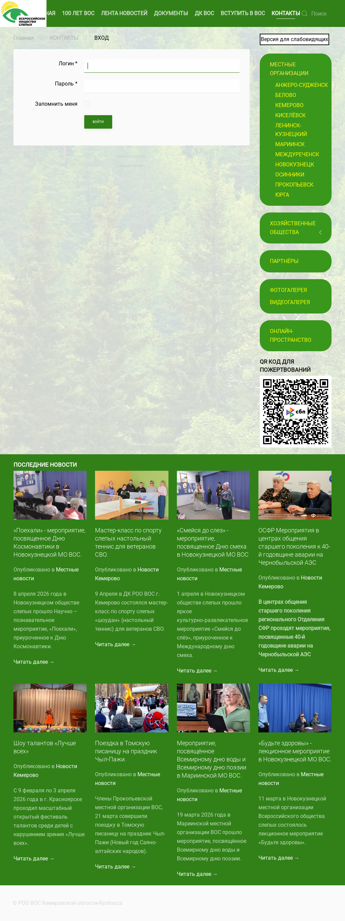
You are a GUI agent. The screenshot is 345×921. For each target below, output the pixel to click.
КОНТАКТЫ (286, 13)
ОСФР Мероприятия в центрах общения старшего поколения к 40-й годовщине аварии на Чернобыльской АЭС (294, 546)
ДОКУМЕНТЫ (171, 13)
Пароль (66, 83)
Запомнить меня (56, 104)
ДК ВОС (204, 13)
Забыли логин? (132, 166)
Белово (285, 95)
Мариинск (290, 144)
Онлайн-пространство (290, 335)
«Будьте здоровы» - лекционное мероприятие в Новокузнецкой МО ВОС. (295, 751)
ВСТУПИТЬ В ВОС (243, 13)
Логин (68, 63)
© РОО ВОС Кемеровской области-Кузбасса (65, 903)
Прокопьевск (294, 185)
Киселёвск (290, 115)
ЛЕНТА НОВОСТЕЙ (124, 13)
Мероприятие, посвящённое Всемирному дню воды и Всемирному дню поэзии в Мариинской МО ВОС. (211, 759)
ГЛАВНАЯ (43, 13)
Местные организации (289, 68)
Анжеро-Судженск (301, 85)
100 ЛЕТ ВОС (78, 13)
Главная (23, 38)
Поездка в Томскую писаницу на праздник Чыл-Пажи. (126, 751)
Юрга (282, 195)
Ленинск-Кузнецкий (291, 129)
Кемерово (289, 105)
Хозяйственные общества (293, 227)
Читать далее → (34, 662)
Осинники (289, 174)
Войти (98, 122)
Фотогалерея (288, 290)
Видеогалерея (290, 302)
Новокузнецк (294, 164)
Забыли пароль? (132, 156)
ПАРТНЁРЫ (284, 261)
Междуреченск (297, 154)
